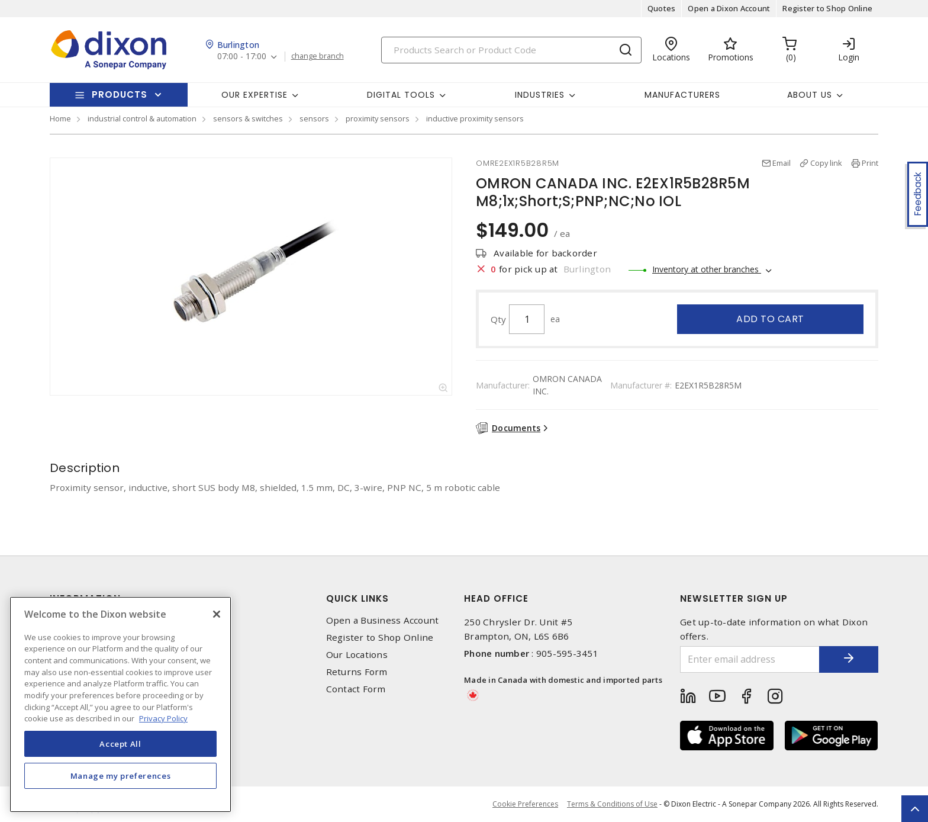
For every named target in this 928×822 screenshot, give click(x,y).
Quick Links (357, 598)
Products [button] (119, 94)
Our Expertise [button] (254, 95)
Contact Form (356, 689)
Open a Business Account (382, 620)
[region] (120, 704)
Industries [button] (540, 95)
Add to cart (770, 319)
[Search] (511, 50)
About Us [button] (809, 95)
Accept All (120, 743)
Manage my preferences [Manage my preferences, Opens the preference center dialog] (120, 775)
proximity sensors (378, 118)
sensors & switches (248, 118)
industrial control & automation (142, 118)
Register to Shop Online (827, 8)
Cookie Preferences (525, 804)
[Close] (217, 614)
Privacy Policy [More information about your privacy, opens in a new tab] (163, 718)
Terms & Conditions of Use (612, 804)
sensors (314, 118)
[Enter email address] (750, 659)
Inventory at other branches (706, 269)
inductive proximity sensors (475, 118)
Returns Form (357, 671)
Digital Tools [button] (401, 95)
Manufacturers (682, 95)
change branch (317, 56)
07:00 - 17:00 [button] (241, 57)
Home (60, 118)
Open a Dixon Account (729, 8)
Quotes (661, 8)
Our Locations (357, 654)
